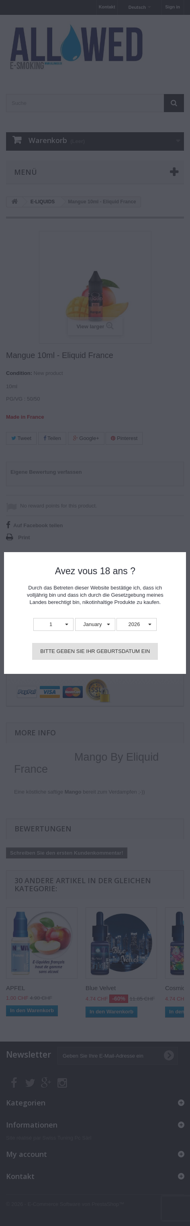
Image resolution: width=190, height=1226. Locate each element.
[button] (53, 624)
